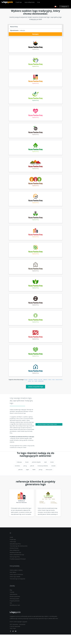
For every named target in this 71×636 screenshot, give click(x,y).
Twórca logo (13, 543)
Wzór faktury (13, 573)
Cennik (11, 538)
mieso (49, 381)
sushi (36, 382)
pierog (25, 467)
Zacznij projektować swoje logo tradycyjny (47, 426)
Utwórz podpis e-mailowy (16, 571)
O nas (38, 2)
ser (33, 382)
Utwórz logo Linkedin (15, 578)
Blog (11, 591)
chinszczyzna (49, 471)
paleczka (20, 471)
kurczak (40, 381)
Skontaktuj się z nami (15, 606)
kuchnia (35, 381)
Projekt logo (19, 2)
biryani (27, 463)
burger (26, 381)
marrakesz (17, 467)
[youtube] (15, 633)
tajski (45, 463)
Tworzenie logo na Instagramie (17, 580)
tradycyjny (19, 463)
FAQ (11, 604)
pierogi (40, 471)
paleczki (32, 467)
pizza (29, 382)
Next (64, 507)
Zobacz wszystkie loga (35, 388)
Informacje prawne (14, 600)
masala (52, 463)
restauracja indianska (42, 467)
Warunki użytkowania (15, 598)
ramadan (53, 467)
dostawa (31, 381)
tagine (27, 471)
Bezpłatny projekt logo (15, 554)
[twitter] (13, 633)
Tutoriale (12, 593)
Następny (35, 34)
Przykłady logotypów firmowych (18, 560)
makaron (45, 381)
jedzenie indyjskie (36, 463)
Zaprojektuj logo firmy (15, 545)
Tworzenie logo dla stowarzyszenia (18, 547)
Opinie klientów (13, 596)
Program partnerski (14, 602)
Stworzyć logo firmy (15, 558)
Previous (6, 507)
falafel (33, 471)
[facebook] (10, 633)
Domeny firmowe (14, 549)
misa (53, 381)
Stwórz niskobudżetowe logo (17, 556)
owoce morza (59, 381)
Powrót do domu (7, 2)
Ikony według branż (14, 551)
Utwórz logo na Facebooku (16, 576)
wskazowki (40, 382)
